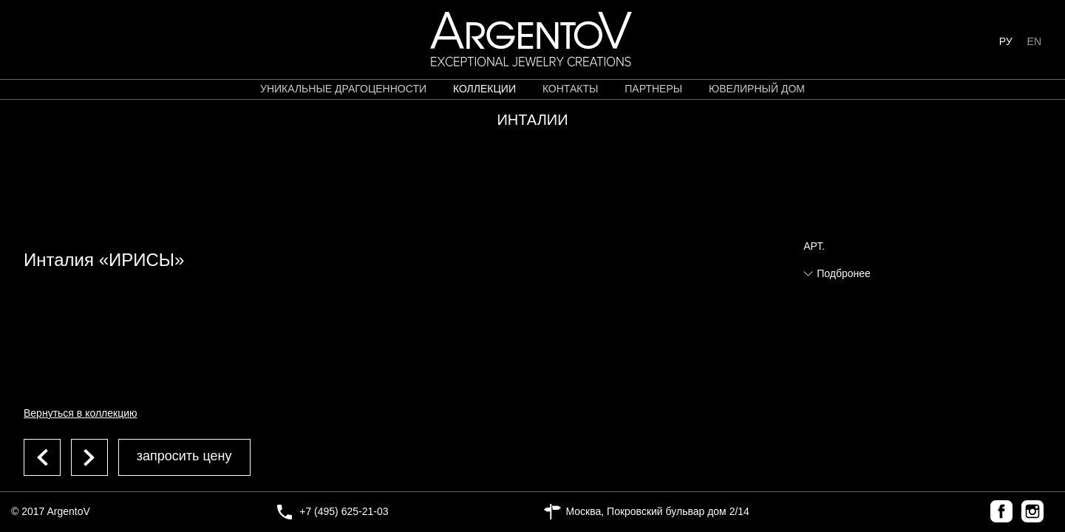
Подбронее (844, 273)
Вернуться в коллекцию (80, 413)
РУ (1006, 41)
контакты (570, 89)
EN (1034, 41)
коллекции (484, 89)
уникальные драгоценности (343, 89)
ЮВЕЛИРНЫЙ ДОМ (757, 89)
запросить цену (184, 456)
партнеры (653, 89)
